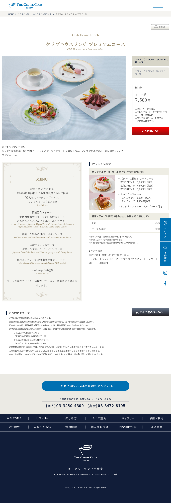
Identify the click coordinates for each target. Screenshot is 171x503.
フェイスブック (165, 283)
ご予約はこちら (150, 131)
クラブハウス (23, 14)
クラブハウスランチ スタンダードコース (150, 61)
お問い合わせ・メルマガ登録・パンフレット (87, 386)
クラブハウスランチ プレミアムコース (150, 73)
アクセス (165, 232)
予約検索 (165, 257)
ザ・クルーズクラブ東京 (25, 6)
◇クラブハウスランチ (42, 14)
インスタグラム (165, 273)
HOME (11, 14)
